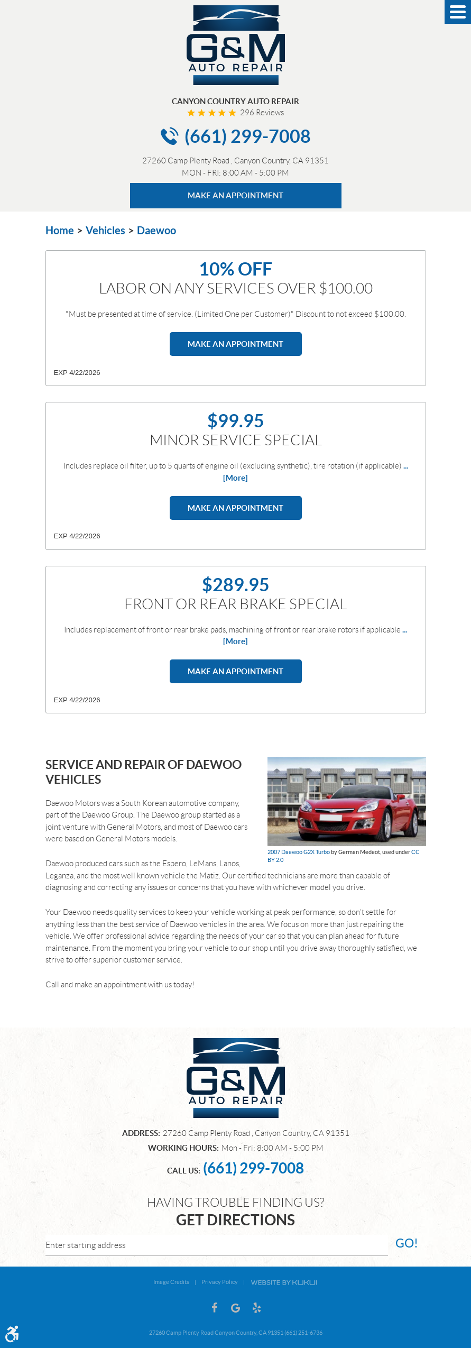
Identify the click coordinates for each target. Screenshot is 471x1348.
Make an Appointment (235, 344)
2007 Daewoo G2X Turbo (298, 852)
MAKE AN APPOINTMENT (235, 195)
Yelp (256, 1307)
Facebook (214, 1307)
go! (406, 1243)
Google (235, 1307)
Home (59, 230)
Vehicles (105, 230)
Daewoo (156, 230)
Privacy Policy (219, 1282)
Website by (284, 1282)
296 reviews (262, 112)
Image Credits (171, 1282)
